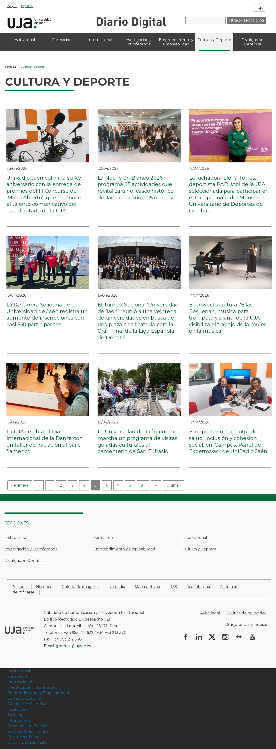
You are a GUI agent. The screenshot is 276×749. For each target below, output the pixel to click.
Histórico (44, 587)
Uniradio (117, 587)
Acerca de (229, 587)
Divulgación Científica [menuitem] (252, 42)
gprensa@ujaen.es (73, 646)
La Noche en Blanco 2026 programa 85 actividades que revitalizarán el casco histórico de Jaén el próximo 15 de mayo (137, 188)
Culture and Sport (24, 737)
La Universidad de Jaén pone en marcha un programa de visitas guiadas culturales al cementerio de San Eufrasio (139, 441)
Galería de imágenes (81, 587)
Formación (103, 537)
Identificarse (23, 592)
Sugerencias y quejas (247, 624)
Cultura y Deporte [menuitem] (214, 40)
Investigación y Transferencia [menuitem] (138, 42)
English (12, 6)
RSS (173, 587)
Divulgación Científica (25, 560)
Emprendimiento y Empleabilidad (124, 549)
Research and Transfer (28, 726)
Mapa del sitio (147, 587)
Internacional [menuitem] (100, 40)
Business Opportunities (28, 731)
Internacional (195, 537)
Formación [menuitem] (62, 40)
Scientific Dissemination (28, 742)
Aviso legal (210, 613)
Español (27, 6)
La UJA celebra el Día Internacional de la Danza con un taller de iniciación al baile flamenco (44, 441)
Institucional (16, 537)
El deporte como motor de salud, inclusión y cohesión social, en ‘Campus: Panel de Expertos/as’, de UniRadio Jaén (228, 441)
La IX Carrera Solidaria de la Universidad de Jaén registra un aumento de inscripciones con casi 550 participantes (47, 315)
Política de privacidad (247, 613)
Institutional (18, 709)
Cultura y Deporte (199, 549)
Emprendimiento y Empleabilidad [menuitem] (176, 42)
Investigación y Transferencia (31, 549)
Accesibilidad (198, 587)
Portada (10, 66)
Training (14, 715)
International (19, 720)
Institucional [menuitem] (23, 40)
